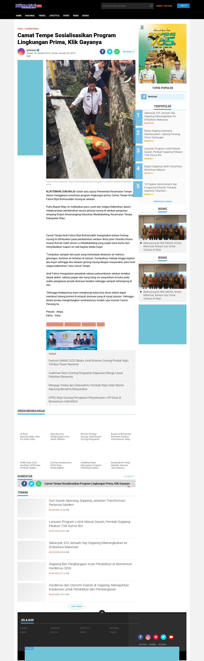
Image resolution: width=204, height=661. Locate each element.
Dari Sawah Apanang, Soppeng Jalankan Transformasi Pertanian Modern (85, 504)
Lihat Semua (76, 607)
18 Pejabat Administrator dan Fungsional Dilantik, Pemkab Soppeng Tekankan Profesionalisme (166, 181)
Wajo (102, 324)
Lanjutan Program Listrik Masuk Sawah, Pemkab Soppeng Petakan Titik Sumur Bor (87, 525)
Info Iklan (164, 645)
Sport (66, 15)
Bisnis (85, 15)
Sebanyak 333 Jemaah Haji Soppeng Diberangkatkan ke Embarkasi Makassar (85, 546)
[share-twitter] (110, 51)
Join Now (143, 645)
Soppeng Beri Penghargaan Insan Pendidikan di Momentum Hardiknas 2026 (91, 567)
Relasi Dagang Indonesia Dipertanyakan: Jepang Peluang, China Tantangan (165, 132)
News (76, 15)
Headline (55, 628)
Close (29, 648)
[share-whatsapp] (117, 51)
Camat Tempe (73, 324)
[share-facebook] (102, 51)
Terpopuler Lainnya (162, 193)
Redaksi (154, 645)
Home (19, 15)
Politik (54, 632)
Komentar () (128, 51)
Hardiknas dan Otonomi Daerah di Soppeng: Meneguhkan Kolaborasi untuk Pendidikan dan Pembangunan (90, 591)
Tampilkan (129, 477)
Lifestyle (54, 15)
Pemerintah (89, 324)
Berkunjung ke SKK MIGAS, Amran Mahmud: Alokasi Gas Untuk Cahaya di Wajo (162, 237)
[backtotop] (102, 613)
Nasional (30, 15)
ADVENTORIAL (35, 28)
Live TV (182, 6)
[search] (127, 6)
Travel (42, 15)
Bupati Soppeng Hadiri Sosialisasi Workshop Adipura (166, 163)
